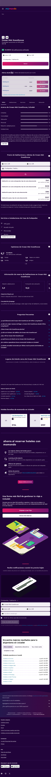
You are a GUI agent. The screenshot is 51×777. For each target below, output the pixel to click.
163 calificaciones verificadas (20, 49)
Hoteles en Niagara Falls (9, 665)
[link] (25, 482)
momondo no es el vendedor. (26, 701)
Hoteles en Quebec (8, 667)
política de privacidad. (42, 625)
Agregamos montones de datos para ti (26, 703)
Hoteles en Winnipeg (8, 674)
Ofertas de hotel (11, 712)
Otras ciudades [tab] (8, 647)
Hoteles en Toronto (8, 658)
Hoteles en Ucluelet (26, 714)
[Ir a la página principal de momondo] (11, 8)
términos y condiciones (27, 625)
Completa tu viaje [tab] (9, 650)
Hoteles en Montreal (8, 661)
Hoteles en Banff (7, 672)
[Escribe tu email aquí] (27, 613)
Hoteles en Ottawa (8, 670)
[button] (3, 9)
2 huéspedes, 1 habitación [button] (11, 59)
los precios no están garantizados (40, 695)
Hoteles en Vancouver (9, 663)
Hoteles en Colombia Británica (13, 714)
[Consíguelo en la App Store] (15, 766)
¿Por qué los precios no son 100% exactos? (26, 706)
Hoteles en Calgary (8, 679)
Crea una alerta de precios (29, 472)
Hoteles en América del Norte (24, 712)
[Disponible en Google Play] (5, 766)
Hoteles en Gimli (7, 681)
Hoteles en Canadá (37, 712)
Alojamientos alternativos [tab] (22, 647)
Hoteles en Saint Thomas (9, 677)
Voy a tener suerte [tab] (37, 647)
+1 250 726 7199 (6, 47)
